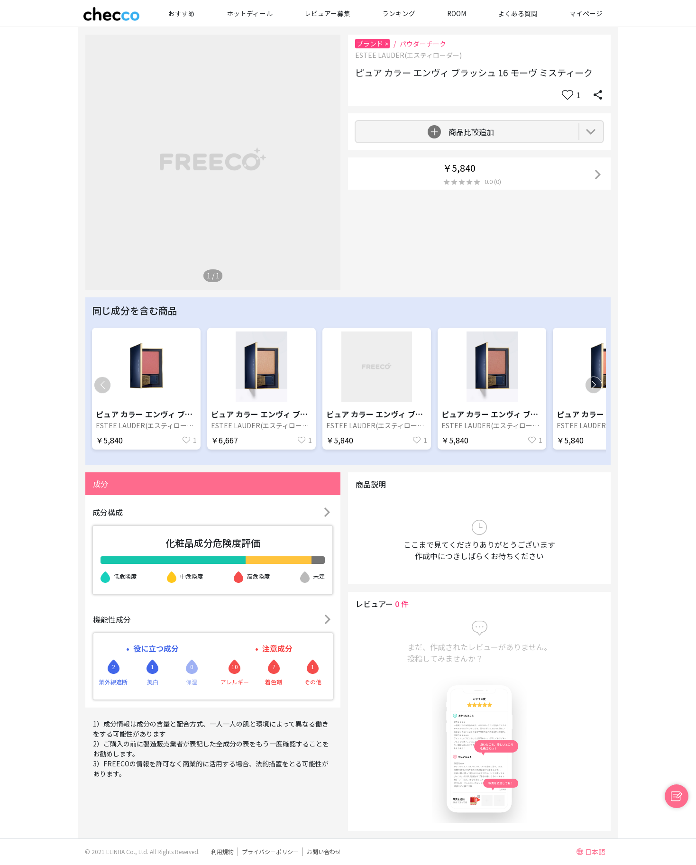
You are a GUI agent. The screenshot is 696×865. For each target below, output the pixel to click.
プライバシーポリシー (270, 851)
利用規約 (222, 851)
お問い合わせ (324, 851)
